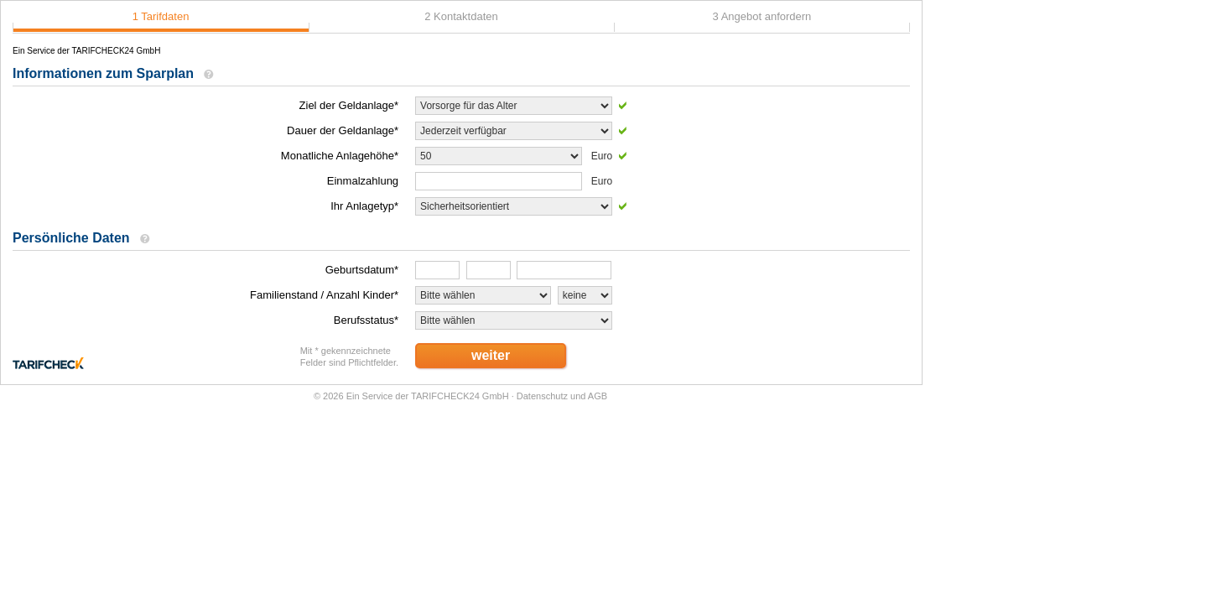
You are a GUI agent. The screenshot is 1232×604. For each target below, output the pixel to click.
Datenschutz (542, 396)
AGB (597, 396)
